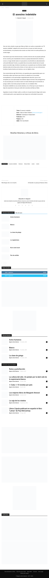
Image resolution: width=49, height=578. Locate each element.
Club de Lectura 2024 (21, 571)
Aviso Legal (40, 571)
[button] (2, 4)
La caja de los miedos (17, 401)
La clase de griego (15, 232)
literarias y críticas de (24, 133)
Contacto (35, 571)
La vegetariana (14, 240)
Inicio (3, 7)
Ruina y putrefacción (17, 369)
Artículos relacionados (8, 212)
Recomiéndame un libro (10, 571)
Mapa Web (29, 571)
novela (33, 163)
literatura (21, 163)
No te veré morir (15, 247)
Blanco (12, 224)
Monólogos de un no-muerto (9, 182)
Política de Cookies (24, 573)
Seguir (44, 272)
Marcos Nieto (27, 163)
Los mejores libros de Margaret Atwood (24, 393)
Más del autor (18, 212)
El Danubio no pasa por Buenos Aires (37, 182)
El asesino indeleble (13, 163)
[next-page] (5, 263)
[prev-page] (3, 263)
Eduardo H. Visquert (21, 18)
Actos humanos (15, 217)
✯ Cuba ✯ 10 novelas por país (20, 385)
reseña (37, 163)
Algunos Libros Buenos (14, 342)
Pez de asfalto (14, 255)
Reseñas (7, 7)
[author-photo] (24, 196)
